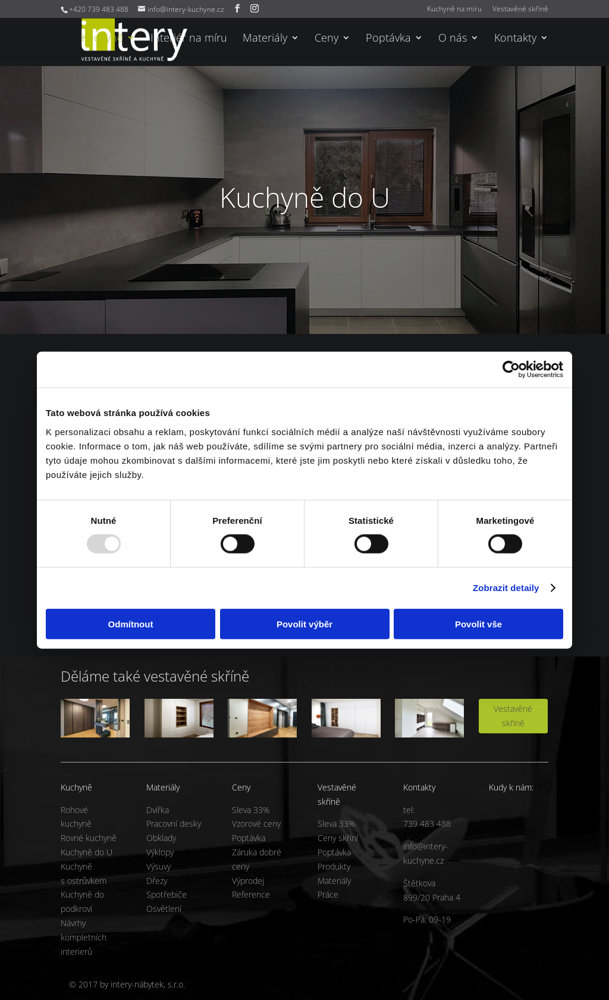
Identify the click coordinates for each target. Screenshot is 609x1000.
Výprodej (248, 880)
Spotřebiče (166, 894)
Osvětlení (163, 908)
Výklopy (160, 852)
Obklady (161, 837)
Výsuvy (158, 866)
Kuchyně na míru (454, 9)
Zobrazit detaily (506, 588)
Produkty (334, 866)
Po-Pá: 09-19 (427, 919)
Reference (251, 894)
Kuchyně (102, 39)
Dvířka (157, 809)
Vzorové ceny (256, 823)
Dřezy (156, 880)
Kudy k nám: (511, 787)
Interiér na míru (188, 39)
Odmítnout (130, 623)
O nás (452, 39)
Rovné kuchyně (89, 837)
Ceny (326, 39)
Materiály (265, 39)
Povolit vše (478, 623)
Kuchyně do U (86, 852)
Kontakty (515, 39)
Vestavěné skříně (520, 9)
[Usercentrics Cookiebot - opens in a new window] (511, 370)
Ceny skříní (338, 837)
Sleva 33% (250, 809)
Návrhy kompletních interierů (83, 937)
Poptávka (388, 39)
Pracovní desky (173, 823)
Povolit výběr (304, 623)
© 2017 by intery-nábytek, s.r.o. (127, 984)
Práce (328, 894)
